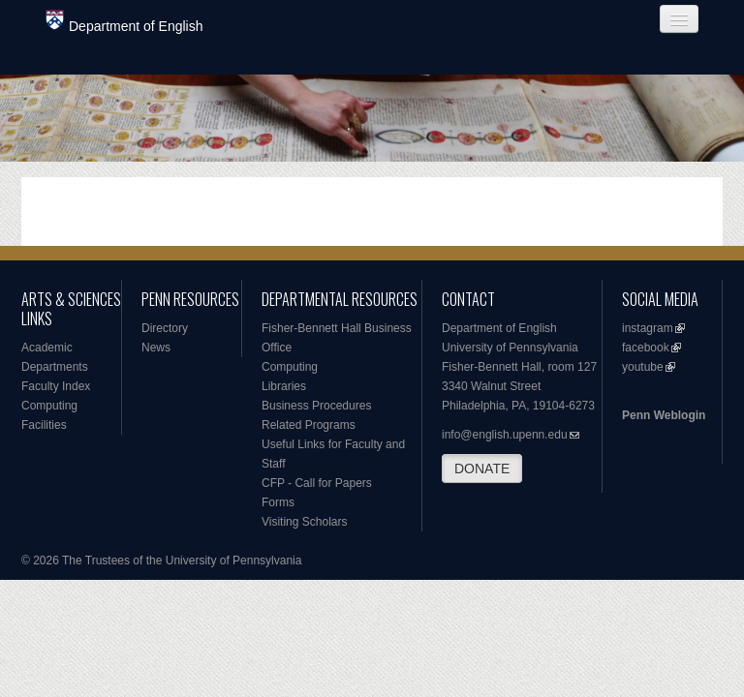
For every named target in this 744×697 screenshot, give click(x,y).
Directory (164, 328)
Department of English (124, 22)
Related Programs (309, 425)
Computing (49, 405)
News (155, 347)
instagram (647, 328)
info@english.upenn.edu (505, 434)
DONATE (482, 468)
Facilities (44, 425)
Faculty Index (55, 386)
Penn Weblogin (663, 415)
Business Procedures (316, 405)
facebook (645, 347)
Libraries (284, 386)
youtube (643, 367)
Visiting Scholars (305, 522)
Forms (278, 502)
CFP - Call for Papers (317, 483)
